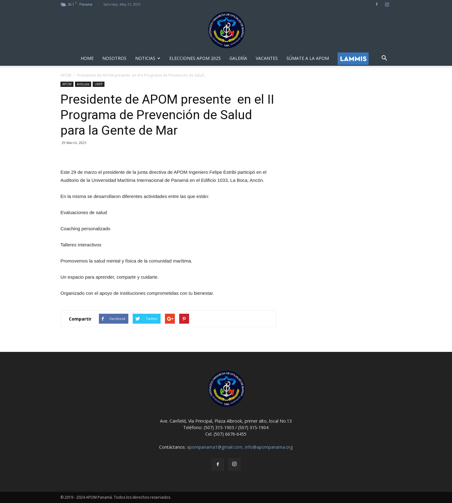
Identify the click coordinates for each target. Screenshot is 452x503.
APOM (67, 84)
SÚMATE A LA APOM (307, 58)
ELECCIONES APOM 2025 (195, 58)
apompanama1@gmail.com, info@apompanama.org (240, 447)
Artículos (83, 84)
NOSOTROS (114, 58)
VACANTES (267, 58)
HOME (87, 58)
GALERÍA (238, 58)
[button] (384, 58)
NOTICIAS (147, 58)
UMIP (99, 84)
